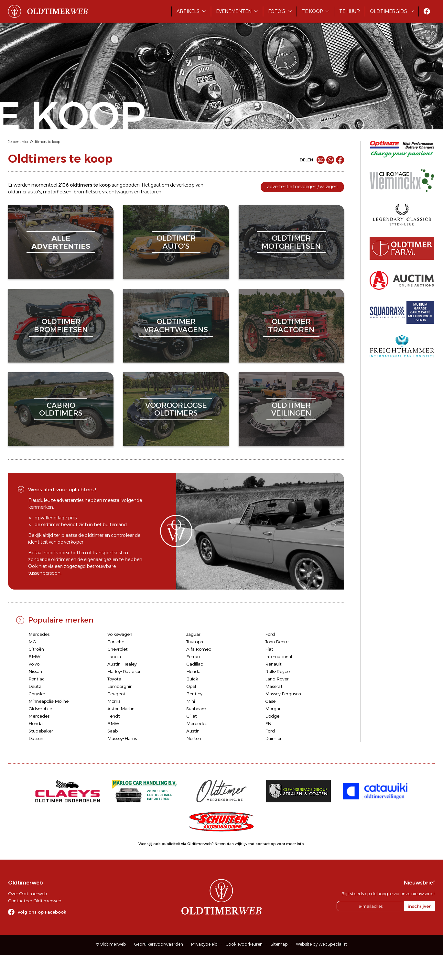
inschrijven (420, 906)
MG (32, 641)
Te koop (312, 11)
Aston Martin (121, 708)
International (278, 656)
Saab (112, 730)
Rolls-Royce (277, 671)
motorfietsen (57, 192)
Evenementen (234, 11)
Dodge (272, 716)
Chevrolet (117, 649)
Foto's (276, 11)
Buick (192, 678)
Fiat (269, 649)
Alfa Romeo (198, 649)
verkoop (186, 185)
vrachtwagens (117, 192)
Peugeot (116, 693)
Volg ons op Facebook (41, 912)
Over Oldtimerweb (27, 893)
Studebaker (40, 730)
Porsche (115, 641)
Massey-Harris (122, 738)
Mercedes (38, 634)
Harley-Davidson (124, 671)
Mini (190, 701)
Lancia (114, 656)
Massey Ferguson (283, 693)
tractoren (151, 192)
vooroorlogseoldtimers (176, 409)
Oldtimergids (388, 11)
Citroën (36, 649)
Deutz (34, 686)
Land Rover (277, 678)
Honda (193, 671)
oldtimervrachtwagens (176, 325)
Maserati (274, 686)
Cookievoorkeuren (244, 944)
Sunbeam (196, 708)
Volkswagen (119, 634)
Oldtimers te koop (45, 141)
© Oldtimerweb (111, 944)
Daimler (273, 738)
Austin (193, 730)
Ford (270, 634)
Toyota (114, 678)
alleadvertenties (60, 242)
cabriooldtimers (60, 409)
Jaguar (193, 634)
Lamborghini (120, 686)
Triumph (194, 641)
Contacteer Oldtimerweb (34, 900)
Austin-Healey (122, 664)
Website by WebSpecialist (321, 944)
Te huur (349, 11)
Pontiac (36, 678)
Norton (193, 738)
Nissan (35, 671)
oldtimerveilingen (291, 409)
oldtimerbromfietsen (61, 325)
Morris (113, 701)
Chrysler (36, 693)
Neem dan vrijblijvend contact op (245, 843)
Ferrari (193, 656)
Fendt (113, 716)
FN (268, 723)
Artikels (188, 11)
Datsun (35, 738)
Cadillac (194, 664)
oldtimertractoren (291, 325)
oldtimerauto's (176, 242)
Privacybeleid (204, 944)
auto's (34, 192)
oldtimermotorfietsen (291, 242)
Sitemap (279, 944)
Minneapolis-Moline (48, 701)
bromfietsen (86, 192)
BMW (34, 656)
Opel (191, 686)
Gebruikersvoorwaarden (158, 944)
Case (270, 701)
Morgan (273, 708)
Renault (273, 664)
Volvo (33, 664)
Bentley (194, 693)
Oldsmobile (40, 708)
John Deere (276, 641)
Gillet (191, 716)
